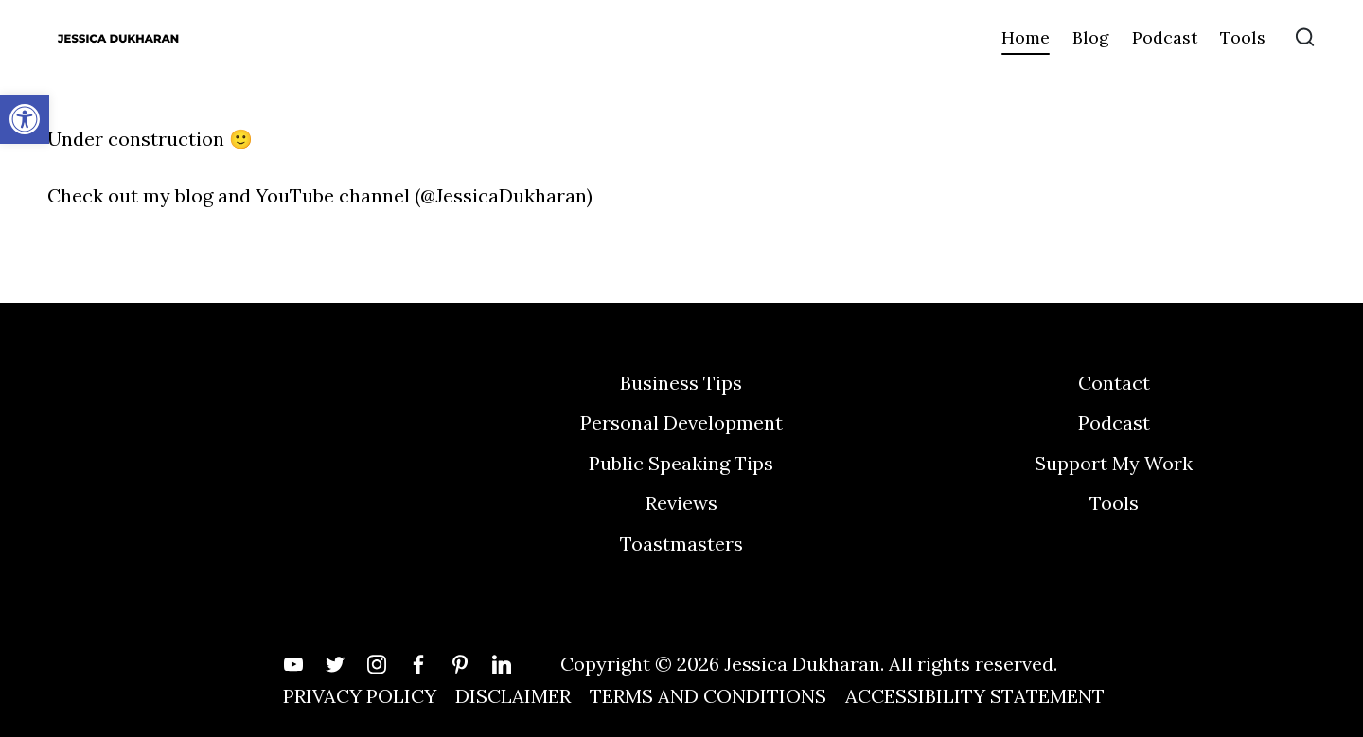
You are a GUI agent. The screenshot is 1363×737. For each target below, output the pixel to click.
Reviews (681, 503)
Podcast (1114, 422)
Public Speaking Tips (681, 463)
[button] (24, 119)
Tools (1114, 503)
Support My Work (1114, 463)
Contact (1114, 383)
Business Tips (681, 383)
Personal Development (681, 422)
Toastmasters (681, 543)
